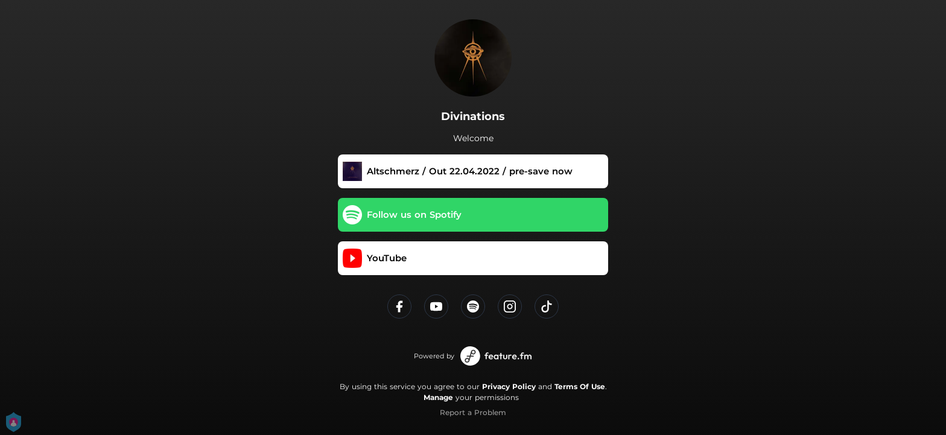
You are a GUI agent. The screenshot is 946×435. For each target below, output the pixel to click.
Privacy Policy (509, 386)
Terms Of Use (579, 386)
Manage (438, 397)
